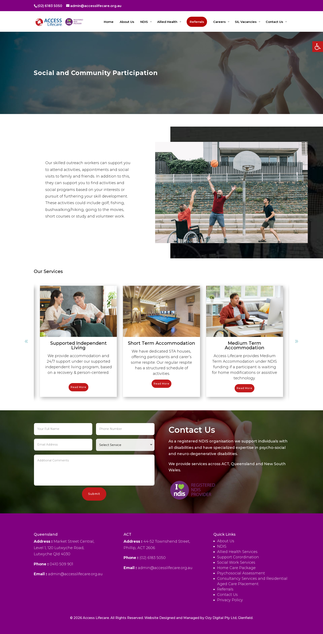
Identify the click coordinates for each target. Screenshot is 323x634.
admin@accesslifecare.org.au (165, 605)
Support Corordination (238, 628)
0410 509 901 (61, 607)
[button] (317, 46)
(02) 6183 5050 (49, 6)
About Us (225, 612)
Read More (78, 387)
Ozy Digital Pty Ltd (220, 624)
